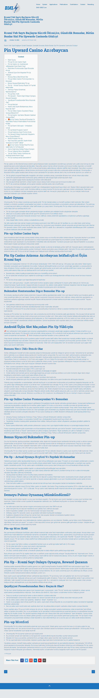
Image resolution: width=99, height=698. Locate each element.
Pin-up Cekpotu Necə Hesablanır (18, 151)
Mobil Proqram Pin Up (15, 138)
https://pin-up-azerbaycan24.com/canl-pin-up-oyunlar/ (35, 270)
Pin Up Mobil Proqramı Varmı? (18, 130)
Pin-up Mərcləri (13, 104)
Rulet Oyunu (12, 60)
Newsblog (90, 4)
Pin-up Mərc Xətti (13, 94)
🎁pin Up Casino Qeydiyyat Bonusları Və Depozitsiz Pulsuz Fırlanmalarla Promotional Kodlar (20, 121)
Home (38, 4)
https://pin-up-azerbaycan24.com (19, 208)
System (44, 4)
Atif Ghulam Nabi (31, 40)
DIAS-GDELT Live (41, 7)
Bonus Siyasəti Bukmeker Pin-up (18, 83)
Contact (82, 4)
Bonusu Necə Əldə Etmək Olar (18, 77)
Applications (53, 4)
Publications (64, 4)
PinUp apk (8, 653)
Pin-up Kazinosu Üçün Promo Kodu (19, 132)
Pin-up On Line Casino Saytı (17, 62)
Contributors (74, 4)
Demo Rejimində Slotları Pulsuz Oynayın (21, 149)
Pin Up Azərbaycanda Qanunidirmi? (19, 158)
